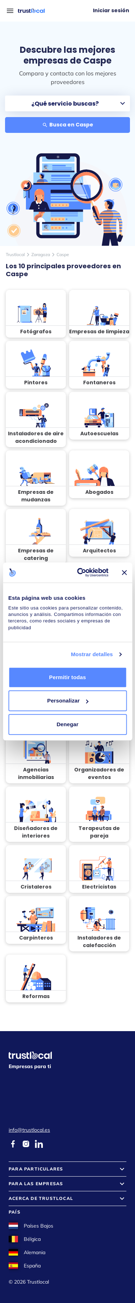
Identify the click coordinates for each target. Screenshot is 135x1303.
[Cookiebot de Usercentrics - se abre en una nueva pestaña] (80, 572)
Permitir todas (67, 677)
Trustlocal (15, 254)
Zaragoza (40, 254)
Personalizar (67, 700)
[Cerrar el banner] (124, 572)
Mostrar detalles (92, 654)
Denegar (67, 724)
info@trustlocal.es (29, 1130)
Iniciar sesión (111, 10)
